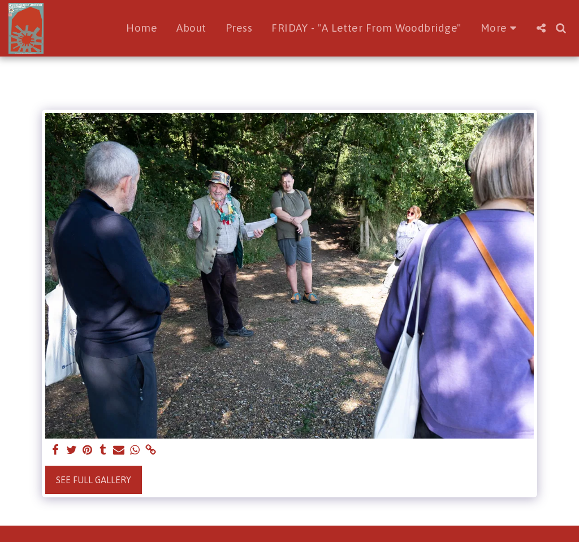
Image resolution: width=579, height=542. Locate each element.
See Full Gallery (93, 480)
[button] (541, 28)
